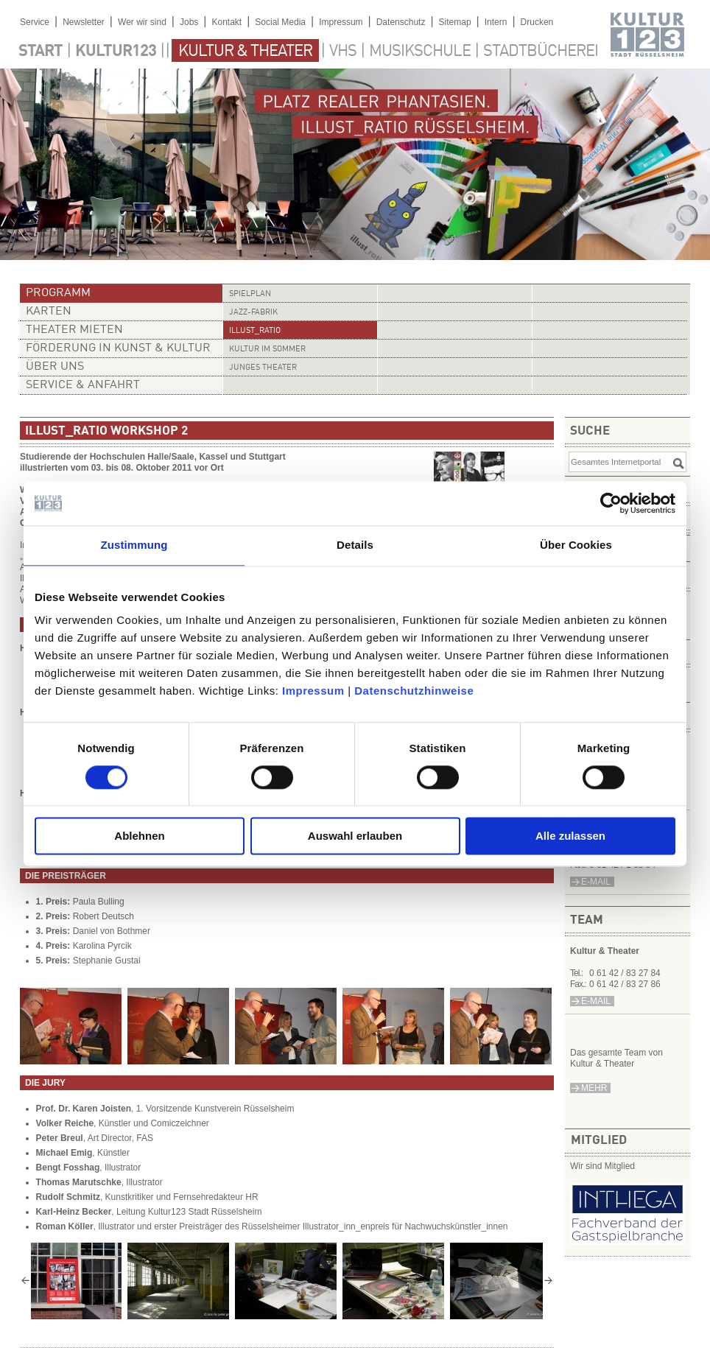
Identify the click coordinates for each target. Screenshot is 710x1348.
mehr (594, 1088)
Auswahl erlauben (355, 836)
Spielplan (250, 294)
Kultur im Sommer (267, 349)
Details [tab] (355, 544)
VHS (342, 51)
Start (40, 51)
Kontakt (226, 22)
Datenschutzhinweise (414, 690)
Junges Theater (263, 368)
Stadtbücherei (540, 51)
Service (34, 22)
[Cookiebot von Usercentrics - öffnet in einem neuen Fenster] (610, 503)
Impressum (313, 690)
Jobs (189, 22)
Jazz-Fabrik (253, 313)
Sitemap (455, 22)
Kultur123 (115, 51)
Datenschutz (401, 22)
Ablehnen (139, 836)
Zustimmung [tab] (134, 544)
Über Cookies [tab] (576, 544)
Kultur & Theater (245, 51)
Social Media (280, 22)
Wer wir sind (142, 22)
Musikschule (420, 51)
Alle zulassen (570, 836)
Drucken (537, 22)
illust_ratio (255, 331)
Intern (496, 22)
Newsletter (84, 22)
